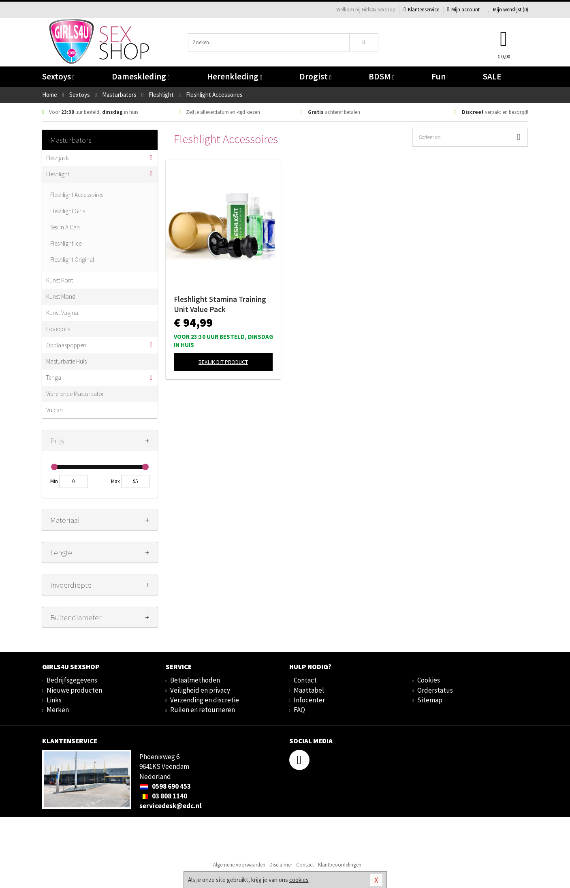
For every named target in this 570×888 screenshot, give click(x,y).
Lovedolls (58, 329)
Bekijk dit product (223, 362)
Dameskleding (141, 76)
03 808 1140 (163, 796)
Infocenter (309, 699)
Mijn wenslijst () (508, 9)
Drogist (315, 76)
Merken (58, 709)
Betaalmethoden (195, 680)
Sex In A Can (65, 227)
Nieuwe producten (74, 690)
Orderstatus (435, 690)
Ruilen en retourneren (202, 709)
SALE (492, 76)
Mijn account (463, 9)
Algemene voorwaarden (239, 864)
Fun (438, 76)
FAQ (299, 709)
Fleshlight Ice (65, 243)
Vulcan (54, 410)
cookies (299, 880)
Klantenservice (421, 9)
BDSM (381, 76)
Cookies (428, 680)
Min (54, 481)
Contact (305, 680)
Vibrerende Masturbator (75, 394)
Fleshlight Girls (67, 211)
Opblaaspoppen (66, 345)
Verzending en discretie (204, 699)
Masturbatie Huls (66, 361)
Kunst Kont (59, 280)
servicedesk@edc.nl (170, 805)
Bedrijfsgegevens (72, 680)
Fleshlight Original (72, 259)
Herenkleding (234, 76)
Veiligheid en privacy (200, 690)
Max (115, 481)
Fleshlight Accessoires (76, 195)
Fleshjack (57, 158)
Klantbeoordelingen (339, 864)
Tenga (53, 377)
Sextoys (58, 76)
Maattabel (309, 690)
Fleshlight (57, 174)
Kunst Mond (60, 296)
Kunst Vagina (62, 313)
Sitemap (429, 699)
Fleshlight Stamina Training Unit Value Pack (220, 304)
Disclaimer (280, 864)
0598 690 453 (165, 786)
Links (54, 699)
